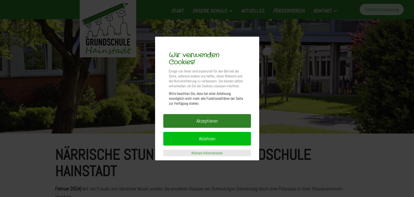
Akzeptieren (207, 121)
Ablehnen (207, 138)
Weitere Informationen (207, 152)
